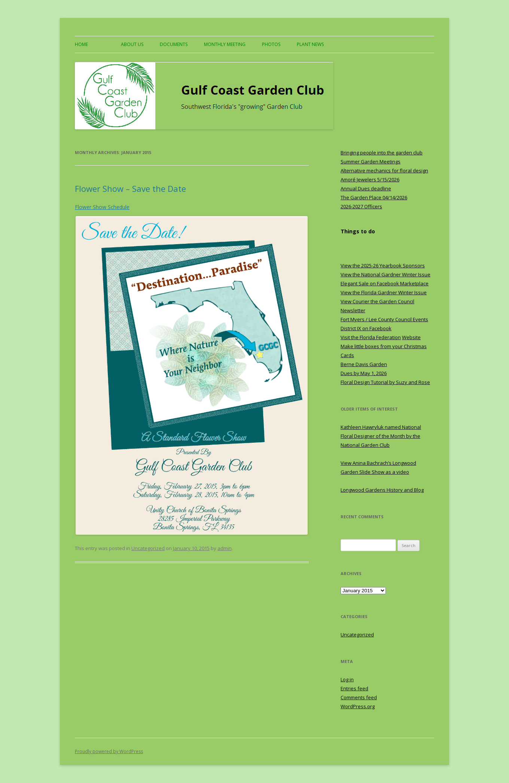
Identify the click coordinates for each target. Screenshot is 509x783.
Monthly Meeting (225, 44)
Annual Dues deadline (366, 188)
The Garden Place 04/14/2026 (374, 197)
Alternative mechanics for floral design (384, 170)
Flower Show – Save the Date (130, 188)
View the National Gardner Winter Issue (385, 274)
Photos (271, 44)
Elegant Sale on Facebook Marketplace (385, 283)
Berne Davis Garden (364, 364)
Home (81, 44)
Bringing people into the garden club (382, 152)
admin (224, 548)
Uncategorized (148, 548)
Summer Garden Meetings (370, 161)
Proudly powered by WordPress (109, 751)
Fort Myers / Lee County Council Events (384, 319)
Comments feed (359, 697)
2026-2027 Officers (361, 206)
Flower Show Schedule (102, 207)
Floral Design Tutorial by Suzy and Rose (385, 382)
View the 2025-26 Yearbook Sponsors (383, 265)
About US (132, 44)
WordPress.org (358, 706)
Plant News (310, 44)
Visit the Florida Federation (371, 337)
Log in (347, 679)
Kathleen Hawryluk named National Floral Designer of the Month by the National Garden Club (381, 436)
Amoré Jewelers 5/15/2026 (370, 179)
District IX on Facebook (366, 328)
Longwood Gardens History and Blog (382, 489)
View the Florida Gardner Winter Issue (384, 292)
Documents (174, 44)
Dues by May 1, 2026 (364, 373)
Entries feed (354, 688)
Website (411, 337)
